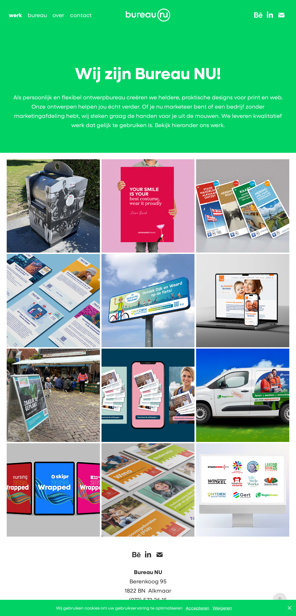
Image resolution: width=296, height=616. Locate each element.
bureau (37, 15)
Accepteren (197, 608)
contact (81, 15)
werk (15, 15)
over (58, 15)
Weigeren (222, 608)
